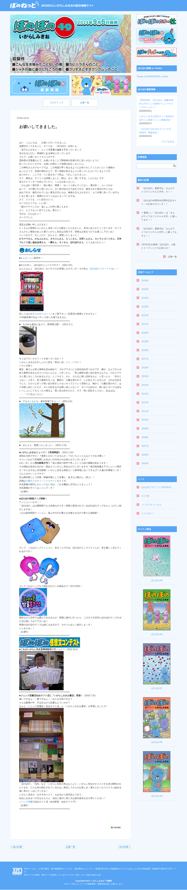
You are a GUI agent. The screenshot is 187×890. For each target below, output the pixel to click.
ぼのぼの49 (156, 580)
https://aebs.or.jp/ (93, 875)
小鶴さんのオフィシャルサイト (41, 481)
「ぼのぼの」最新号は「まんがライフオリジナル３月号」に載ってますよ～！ (159, 232)
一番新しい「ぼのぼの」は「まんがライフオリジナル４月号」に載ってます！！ (159, 216)
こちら (42, 488)
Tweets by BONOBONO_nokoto (152, 76)
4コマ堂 (145, 496)
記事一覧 (85, 103)
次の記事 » (124, 847)
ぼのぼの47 (156, 688)
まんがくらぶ (27, 258)
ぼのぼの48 (156, 634)
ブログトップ (55, 103)
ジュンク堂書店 (27, 802)
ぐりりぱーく (148, 513)
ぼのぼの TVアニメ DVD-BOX (156, 487)
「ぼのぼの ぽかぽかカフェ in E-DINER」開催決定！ (155, 132)
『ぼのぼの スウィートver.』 (102, 269)
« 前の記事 (16, 847)
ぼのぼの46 (156, 742)
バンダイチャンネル (151, 505)
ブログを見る (167, 141)
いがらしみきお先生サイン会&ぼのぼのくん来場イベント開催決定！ (156, 120)
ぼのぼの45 (156, 796)
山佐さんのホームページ (40, 314)
